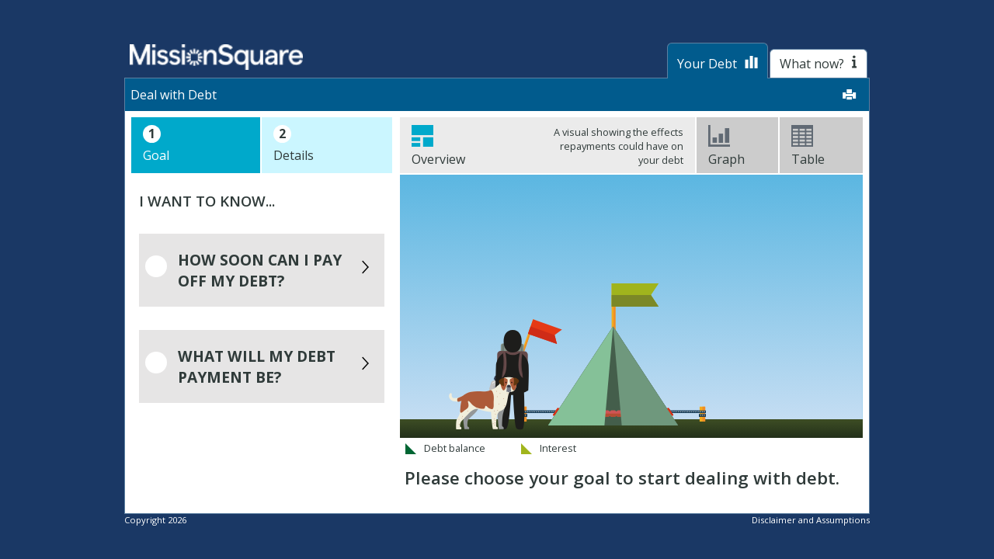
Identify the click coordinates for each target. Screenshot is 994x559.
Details (293, 144)
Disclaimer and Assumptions (811, 520)
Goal (156, 144)
